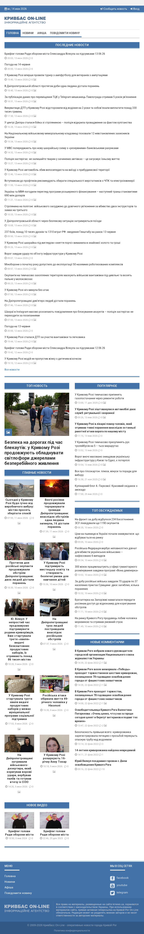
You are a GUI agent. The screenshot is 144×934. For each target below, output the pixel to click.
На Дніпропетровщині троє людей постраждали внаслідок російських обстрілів (54, 629)
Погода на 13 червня (17, 326)
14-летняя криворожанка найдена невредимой (105, 750)
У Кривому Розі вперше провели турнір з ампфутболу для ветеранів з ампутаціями (56, 75)
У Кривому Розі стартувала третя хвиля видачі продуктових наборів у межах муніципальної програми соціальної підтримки (19, 707)
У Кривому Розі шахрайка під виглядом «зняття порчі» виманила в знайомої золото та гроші (62, 242)
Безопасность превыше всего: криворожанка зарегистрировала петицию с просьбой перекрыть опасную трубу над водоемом (106, 736)
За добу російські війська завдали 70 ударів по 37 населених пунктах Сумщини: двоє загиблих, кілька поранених (107, 585)
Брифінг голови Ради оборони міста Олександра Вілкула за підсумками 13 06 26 (54, 53)
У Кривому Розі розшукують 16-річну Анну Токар (54, 758)
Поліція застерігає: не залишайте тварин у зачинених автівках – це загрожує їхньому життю (62, 158)
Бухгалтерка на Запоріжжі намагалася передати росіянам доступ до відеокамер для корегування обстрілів (105, 603)
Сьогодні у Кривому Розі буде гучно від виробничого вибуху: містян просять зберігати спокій (19, 506)
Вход (135, 8)
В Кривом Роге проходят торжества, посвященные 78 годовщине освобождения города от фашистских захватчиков (103, 695)
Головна (12, 33)
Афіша (41, 33)
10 (102, 769)
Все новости (12, 369)
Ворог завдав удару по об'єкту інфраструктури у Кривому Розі (43, 253)
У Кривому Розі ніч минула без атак (26, 289)
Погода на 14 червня (17, 64)
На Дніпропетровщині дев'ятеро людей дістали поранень (40, 300)
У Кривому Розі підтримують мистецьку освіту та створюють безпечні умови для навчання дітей (54, 571)
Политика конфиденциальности (72, 930)
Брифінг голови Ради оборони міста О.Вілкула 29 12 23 (54, 835)
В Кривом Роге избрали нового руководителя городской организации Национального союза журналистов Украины (104, 654)
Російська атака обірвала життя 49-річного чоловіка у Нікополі (54, 700)
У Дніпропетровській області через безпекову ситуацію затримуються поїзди (52, 220)
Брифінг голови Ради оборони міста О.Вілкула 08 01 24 (19, 835)
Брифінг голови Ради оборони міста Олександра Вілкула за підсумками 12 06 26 (54, 347)
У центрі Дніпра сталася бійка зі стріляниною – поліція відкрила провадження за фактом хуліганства (68, 122)
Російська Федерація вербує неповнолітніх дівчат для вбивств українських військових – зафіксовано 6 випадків (106, 552)
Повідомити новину (65, 33)
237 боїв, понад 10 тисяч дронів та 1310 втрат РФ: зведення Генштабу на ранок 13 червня (60, 231)
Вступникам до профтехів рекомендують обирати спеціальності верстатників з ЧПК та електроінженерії (69, 180)
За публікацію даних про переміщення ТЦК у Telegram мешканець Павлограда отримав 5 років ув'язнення (70, 96)
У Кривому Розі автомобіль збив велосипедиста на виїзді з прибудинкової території (57, 169)
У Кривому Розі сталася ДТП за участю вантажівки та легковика (44, 337)
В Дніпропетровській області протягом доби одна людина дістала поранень (51, 86)
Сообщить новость (113, 8)
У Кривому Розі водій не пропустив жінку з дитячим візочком (42, 358)
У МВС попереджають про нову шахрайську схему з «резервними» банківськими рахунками (61, 148)
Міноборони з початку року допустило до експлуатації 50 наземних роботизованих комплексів (63, 264)
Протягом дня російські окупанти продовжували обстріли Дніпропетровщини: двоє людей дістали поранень (19, 573)
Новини (28, 33)
